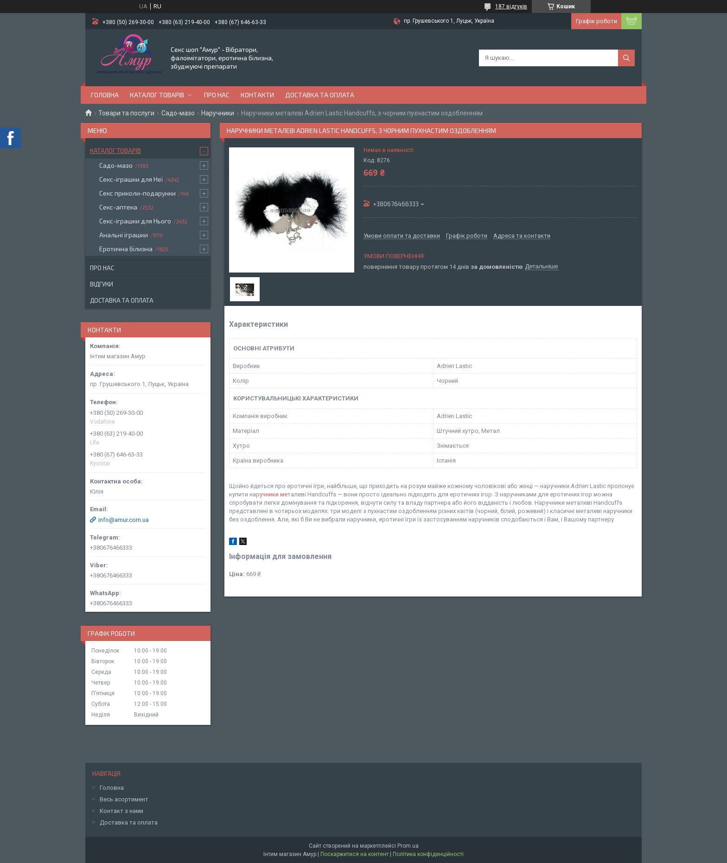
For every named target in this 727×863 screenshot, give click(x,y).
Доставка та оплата (319, 95)
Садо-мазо (178, 113)
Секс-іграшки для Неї (131, 179)
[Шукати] (626, 58)
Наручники (217, 113)
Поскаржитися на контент (354, 854)
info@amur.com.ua (123, 519)
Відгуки (101, 284)
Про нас (217, 95)
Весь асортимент (124, 799)
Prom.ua (408, 846)
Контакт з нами (121, 810)
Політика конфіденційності (428, 854)
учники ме (273, 494)
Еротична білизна (126, 249)
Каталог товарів (157, 95)
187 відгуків (511, 6)
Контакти (257, 95)
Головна (105, 95)
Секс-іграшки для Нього (135, 221)
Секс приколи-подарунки (137, 193)
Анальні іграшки (123, 235)
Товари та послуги (126, 113)
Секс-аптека (118, 207)
